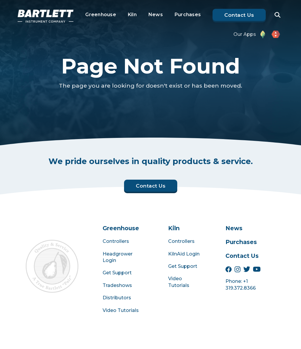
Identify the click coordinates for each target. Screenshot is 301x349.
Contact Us (242, 255)
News (155, 14)
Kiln (132, 14)
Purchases (188, 14)
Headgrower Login (118, 257)
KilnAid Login (184, 254)
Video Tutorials (121, 310)
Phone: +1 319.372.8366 (240, 284)
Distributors (117, 297)
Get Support (117, 272)
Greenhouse (100, 14)
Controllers (116, 241)
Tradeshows (117, 285)
